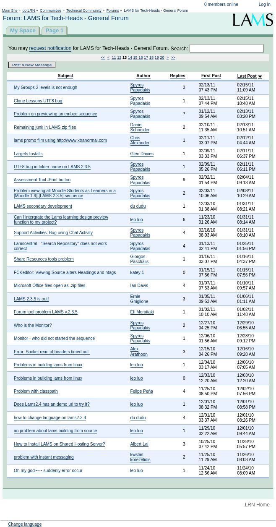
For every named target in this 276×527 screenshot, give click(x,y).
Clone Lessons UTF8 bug (38, 101)
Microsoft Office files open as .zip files (49, 285)
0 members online (221, 4)
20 (162, 57)
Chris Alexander (140, 140)
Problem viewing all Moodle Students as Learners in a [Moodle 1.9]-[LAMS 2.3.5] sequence (65, 193)
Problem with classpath (36, 391)
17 (146, 57)
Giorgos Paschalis (139, 259)
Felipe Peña (141, 391)
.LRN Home (256, 505)
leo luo (136, 219)
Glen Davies (142, 153)
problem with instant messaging (44, 457)
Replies (177, 75)
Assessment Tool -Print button (42, 179)
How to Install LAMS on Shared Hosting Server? (59, 444)
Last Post (247, 76)
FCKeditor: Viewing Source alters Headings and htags (65, 272)
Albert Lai (139, 444)
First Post (211, 75)
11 (114, 57)
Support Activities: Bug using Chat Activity (53, 232)
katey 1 (137, 272)
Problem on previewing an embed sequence (55, 114)
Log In (265, 4)
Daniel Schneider (140, 127)
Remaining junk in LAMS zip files (45, 127)
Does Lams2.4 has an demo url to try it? (52, 404)
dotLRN (28, 10)
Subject (65, 75)
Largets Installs (28, 153)
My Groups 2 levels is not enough (45, 87)
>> (173, 57)
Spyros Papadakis (140, 87)
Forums (113, 10)
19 (157, 57)
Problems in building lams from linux (48, 365)
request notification (50, 48)
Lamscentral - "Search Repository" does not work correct (60, 246)
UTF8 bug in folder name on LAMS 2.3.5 (52, 166)
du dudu (138, 206)
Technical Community (84, 10)
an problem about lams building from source (55, 430)
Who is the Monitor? (33, 325)
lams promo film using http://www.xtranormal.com (60, 140)
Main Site (10, 10)
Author (143, 75)
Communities (50, 10)
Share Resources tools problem (44, 259)
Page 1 (55, 30)
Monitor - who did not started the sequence (54, 338)
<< (103, 57)
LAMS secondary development (43, 206)
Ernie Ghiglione (139, 299)
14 (130, 57)
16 (140, 57)
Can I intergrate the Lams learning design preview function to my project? (61, 219)
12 (119, 57)
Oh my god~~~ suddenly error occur (48, 470)
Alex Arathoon (139, 351)
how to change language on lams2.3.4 (50, 417)
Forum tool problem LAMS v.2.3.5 (46, 312)
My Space (23, 30)
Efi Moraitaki (142, 312)
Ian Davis (139, 285)
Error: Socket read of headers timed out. (52, 352)
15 (135, 57)
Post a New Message (32, 65)
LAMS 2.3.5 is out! (31, 299)
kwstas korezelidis (140, 457)
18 (151, 57)
